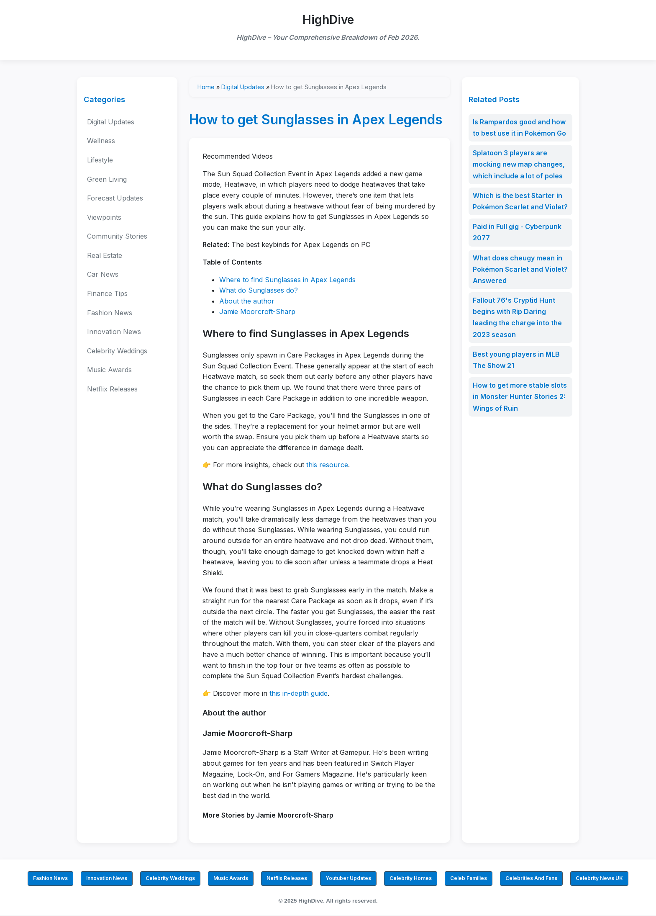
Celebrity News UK (599, 878)
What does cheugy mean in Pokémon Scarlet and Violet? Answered (520, 269)
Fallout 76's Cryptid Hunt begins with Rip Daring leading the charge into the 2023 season (517, 317)
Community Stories (117, 236)
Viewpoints (104, 217)
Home (206, 86)
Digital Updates (110, 122)
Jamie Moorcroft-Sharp (257, 311)
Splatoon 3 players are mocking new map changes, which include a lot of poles (519, 164)
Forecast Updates (115, 198)
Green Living (107, 179)
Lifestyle (100, 160)
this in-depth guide (298, 693)
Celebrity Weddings (117, 351)
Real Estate (104, 255)
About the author (246, 301)
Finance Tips (107, 293)
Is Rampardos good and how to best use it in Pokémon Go (519, 127)
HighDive (328, 20)
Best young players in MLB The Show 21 (516, 360)
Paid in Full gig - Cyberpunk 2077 (517, 232)
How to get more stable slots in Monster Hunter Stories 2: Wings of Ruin (520, 396)
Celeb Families (468, 878)
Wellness (101, 140)
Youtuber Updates (348, 878)
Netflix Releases (112, 389)
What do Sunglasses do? (258, 290)
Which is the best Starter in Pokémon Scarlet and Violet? (520, 201)
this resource (327, 465)
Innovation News (114, 331)
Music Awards (109, 369)
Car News (102, 274)
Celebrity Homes (411, 878)
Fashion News (109, 313)
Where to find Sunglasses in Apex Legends (287, 279)
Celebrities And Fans (531, 878)
